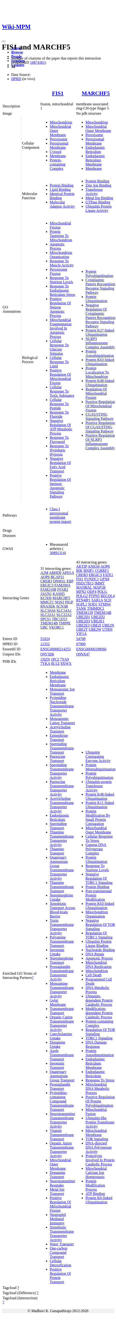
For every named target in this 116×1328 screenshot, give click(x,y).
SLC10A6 (48, 611)
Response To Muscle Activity (62, 263)
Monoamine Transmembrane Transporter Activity (62, 989)
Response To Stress (99, 1080)
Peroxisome (58, 139)
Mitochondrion (61, 122)
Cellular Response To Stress (99, 838)
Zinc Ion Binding (98, 185)
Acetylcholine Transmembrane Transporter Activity (62, 805)
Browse (17, 52)
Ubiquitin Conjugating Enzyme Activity (98, 756)
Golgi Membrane (58, 1002)
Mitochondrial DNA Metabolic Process (97, 1088)
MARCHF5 (96, 93)
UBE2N (108, 625)
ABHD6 (55, 573)
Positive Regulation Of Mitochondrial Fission (60, 376)
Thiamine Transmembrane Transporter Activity (62, 838)
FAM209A (62, 585)
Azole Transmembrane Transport (62, 1055)
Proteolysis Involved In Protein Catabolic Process (99, 1160)
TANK (81, 608)
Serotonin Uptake (57, 952)
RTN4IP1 (83, 600)
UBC (44, 627)
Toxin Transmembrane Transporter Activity (62, 926)
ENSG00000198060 (91, 649)
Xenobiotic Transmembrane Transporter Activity (62, 1233)
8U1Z (55, 664)
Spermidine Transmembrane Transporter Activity (62, 771)
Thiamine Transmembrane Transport (62, 887)
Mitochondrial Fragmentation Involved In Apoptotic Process (60, 328)
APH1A (68, 573)
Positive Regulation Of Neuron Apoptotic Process (60, 307)
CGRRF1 (102, 571)
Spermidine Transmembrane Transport (62, 748)
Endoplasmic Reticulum (95, 149)
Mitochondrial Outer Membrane (98, 128)
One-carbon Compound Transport (58, 1252)
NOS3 (59, 602)
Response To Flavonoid (59, 440)
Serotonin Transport (57, 1065)
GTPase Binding (97, 202)
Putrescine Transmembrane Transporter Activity (62, 788)
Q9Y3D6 (47, 654)
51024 (45, 639)
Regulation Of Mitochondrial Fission (96, 393)
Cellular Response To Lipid (59, 362)
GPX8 (104, 579)
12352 (45, 644)
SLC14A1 (64, 611)
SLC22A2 (64, 615)
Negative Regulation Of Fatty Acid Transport (60, 465)
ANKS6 (94, 566)
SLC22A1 (48, 615)
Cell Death (93, 975)
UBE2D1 (83, 617)
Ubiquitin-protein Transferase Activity (98, 786)
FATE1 (108, 575)
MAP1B (99, 587)
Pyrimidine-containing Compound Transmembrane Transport (62, 1101)
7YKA (45, 664)
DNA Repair (94, 954)
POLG (102, 592)
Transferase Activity (94, 192)
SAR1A (97, 600)
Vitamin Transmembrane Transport (62, 1135)
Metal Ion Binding (99, 198)
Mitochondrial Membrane (96, 1133)
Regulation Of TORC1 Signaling (98, 935)
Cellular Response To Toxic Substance (62, 391)
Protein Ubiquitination (96, 299)
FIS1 (57, 93)
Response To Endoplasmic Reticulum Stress (62, 290)
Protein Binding (62, 185)
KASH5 (59, 594)
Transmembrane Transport (62, 1011)
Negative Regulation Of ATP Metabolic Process (61, 427)
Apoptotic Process (57, 246)
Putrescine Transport (57, 758)
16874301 (37, 62)
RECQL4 (108, 596)
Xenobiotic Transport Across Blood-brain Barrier (62, 910)
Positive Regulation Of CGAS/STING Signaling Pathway (100, 427)
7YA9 (64, 659)
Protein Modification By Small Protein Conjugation (97, 817)
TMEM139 (84, 613)
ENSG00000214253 (55, 649)
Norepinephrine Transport (61, 960)
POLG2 (82, 596)
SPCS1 (45, 619)
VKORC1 (56, 627)
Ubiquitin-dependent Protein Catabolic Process (98, 1000)
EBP (70, 581)
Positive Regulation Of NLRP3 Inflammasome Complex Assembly (100, 441)
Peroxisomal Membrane (59, 145)
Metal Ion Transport (57, 1191)
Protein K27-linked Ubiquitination (99, 332)
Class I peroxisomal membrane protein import (60, 515)
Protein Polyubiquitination (99, 273)
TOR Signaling (96, 1139)
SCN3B (62, 606)
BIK (79, 571)
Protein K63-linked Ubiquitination (99, 362)
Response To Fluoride (59, 414)
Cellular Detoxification (60, 1263)
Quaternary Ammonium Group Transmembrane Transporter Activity (62, 867)
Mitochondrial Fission (60, 225)
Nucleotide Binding (100, 950)
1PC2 (55, 659)
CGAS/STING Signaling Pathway (99, 416)
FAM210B (48, 589)
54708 (80, 639)
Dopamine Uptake (57, 1044)
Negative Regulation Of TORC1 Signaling (98, 878)
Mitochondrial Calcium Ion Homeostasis (96, 1172)
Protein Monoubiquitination (100, 767)
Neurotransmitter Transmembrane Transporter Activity (62, 1120)
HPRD (16, 79)
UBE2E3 (83, 625)
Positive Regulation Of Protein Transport (60, 1275)
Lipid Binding (60, 189)
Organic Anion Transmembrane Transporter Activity (62, 1149)
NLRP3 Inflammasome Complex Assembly (100, 343)
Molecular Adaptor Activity (62, 204)
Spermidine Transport (58, 826)
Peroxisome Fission (58, 271)
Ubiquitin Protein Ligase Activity (98, 208)
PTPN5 (94, 596)
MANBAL (84, 587)
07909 (80, 644)
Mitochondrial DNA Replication (98, 964)
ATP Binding (95, 1194)
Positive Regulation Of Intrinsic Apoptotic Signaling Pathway (60, 485)
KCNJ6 (46, 598)
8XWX (66, 664)
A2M (44, 573)
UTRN (107, 629)
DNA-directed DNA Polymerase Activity (98, 1147)
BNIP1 (89, 571)
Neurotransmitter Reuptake (62, 1183)
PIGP (69, 602)
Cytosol (55, 152)
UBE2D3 (83, 621)
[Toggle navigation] (4, 41)
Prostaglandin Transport (60, 1086)
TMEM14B (49, 623)
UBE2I (96, 625)
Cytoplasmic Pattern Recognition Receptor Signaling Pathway (100, 286)
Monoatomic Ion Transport (62, 691)
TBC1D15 (59, 619)
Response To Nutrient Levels (61, 280)
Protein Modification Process (95, 1185)
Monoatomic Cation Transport (62, 721)
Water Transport (62, 1244)
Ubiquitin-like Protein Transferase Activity (99, 1122)
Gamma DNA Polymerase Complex (95, 849)
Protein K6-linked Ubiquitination (98, 1200)
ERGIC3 (46, 585)
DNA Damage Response (96, 1044)
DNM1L (59, 581)
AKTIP (81, 566)
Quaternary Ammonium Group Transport (62, 1076)
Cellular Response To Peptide (59, 404)
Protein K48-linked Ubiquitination (99, 383)
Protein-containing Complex (58, 164)
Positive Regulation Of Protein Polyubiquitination (100, 1101)
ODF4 (91, 592)
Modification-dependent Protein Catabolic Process (98, 1013)
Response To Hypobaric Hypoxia (59, 450)
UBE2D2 (98, 617)
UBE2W (95, 629)
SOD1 (92, 604)
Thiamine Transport (57, 851)
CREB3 (46, 581)
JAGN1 (46, 594)
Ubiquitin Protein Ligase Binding (98, 943)
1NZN (45, 659)
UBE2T (82, 629)
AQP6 (45, 577)
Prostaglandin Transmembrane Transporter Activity (62, 973)
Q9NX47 (83, 654)
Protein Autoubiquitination (99, 353)
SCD (107, 600)
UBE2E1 (98, 621)
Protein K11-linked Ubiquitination (99, 805)
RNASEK (47, 606)
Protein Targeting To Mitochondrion (61, 236)
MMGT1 (47, 602)
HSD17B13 (85, 583)
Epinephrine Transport (59, 737)
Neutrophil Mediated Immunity (58, 1219)
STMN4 (104, 604)
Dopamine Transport (57, 1175)
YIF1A (81, 634)
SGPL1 (81, 604)
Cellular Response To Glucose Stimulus (59, 347)
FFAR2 (62, 589)
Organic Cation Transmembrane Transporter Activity (62, 1023)
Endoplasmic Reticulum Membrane (95, 160)
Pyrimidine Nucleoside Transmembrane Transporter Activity (62, 706)
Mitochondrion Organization (61, 255)
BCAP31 (57, 577)
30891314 (57, 553)
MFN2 (81, 592)
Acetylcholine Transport (60, 729)
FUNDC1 (91, 579)
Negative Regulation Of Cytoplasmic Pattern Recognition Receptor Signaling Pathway (100, 315)
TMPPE (65, 623)
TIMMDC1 (95, 608)
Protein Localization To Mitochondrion (97, 372)
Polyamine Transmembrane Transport (62, 941)
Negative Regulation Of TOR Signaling (100, 924)
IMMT (100, 583)
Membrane (58, 156)
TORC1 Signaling (98, 1038)
